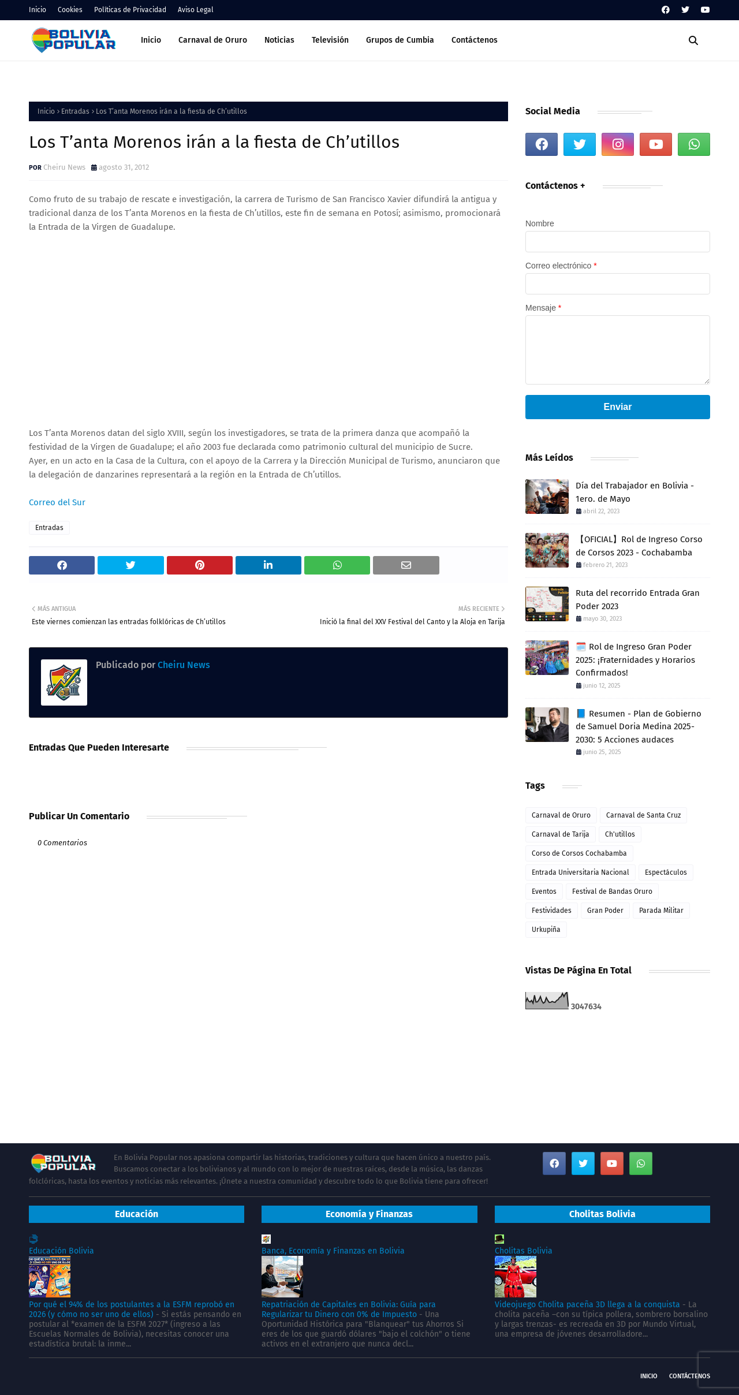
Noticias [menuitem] (279, 40)
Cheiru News (64, 167)
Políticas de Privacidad (130, 10)
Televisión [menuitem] (330, 40)
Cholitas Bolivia (524, 1251)
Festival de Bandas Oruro (612, 891)
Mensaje (543, 307)
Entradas (75, 111)
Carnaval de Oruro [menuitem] (212, 40)
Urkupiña (546, 930)
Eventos (544, 891)
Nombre (539, 223)
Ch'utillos (620, 834)
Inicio (37, 10)
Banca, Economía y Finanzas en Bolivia (333, 1251)
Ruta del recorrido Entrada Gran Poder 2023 (638, 599)
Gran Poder (605, 911)
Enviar (618, 407)
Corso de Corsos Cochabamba (579, 853)
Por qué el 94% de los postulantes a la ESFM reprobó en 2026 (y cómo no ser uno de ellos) (131, 1309)
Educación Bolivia (61, 1251)
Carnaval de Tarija (560, 834)
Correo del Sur (57, 502)
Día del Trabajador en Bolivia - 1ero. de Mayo (635, 492)
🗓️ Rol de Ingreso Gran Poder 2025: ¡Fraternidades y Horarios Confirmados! (635, 659)
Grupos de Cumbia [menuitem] (400, 40)
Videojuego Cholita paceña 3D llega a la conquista (587, 1305)
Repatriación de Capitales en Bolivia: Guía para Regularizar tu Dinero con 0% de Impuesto (349, 1309)
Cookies (70, 10)
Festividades (552, 911)
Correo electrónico (561, 265)
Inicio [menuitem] (151, 40)
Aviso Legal (196, 10)
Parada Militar (661, 911)
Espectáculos (666, 872)
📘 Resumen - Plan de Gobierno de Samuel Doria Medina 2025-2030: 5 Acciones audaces (638, 726)
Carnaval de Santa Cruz (643, 815)
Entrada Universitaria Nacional (580, 872)
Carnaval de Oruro (561, 815)
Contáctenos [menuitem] (474, 40)
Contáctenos (689, 1376)
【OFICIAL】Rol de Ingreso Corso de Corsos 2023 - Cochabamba (639, 546)
